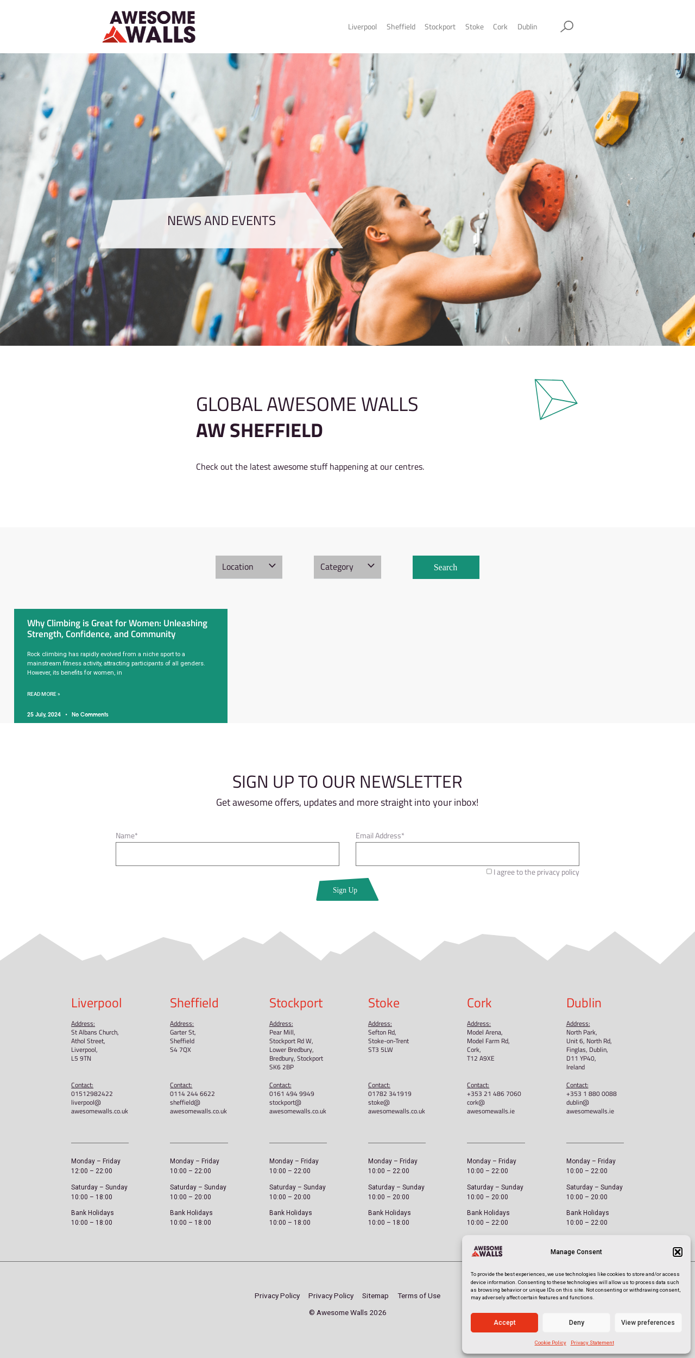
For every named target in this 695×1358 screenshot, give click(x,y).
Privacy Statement (592, 1342)
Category (336, 566)
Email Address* (380, 836)
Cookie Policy (550, 1342)
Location (238, 566)
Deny (576, 1322)
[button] (677, 1252)
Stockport (440, 27)
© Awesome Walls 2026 (348, 1312)
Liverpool (362, 27)
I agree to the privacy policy (536, 872)
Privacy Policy (277, 1295)
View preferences (648, 1322)
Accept (505, 1322)
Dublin (527, 27)
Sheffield (401, 27)
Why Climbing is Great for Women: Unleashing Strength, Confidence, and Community (117, 628)
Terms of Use (418, 1295)
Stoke (474, 27)
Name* (127, 836)
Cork (500, 27)
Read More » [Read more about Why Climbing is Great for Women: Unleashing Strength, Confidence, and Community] (43, 694)
